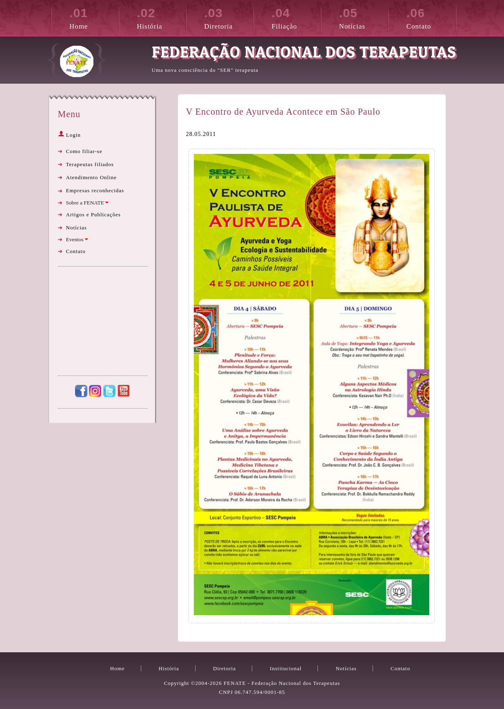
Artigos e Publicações (93, 214)
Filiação (296, 17)
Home (93, 17)
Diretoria (228, 17)
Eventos (77, 239)
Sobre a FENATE (87, 203)
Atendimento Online (91, 177)
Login (69, 135)
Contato (430, 17)
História (161, 17)
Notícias (363, 17)
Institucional (286, 668)
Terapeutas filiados (90, 164)
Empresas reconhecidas (95, 190)
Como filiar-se (84, 151)
